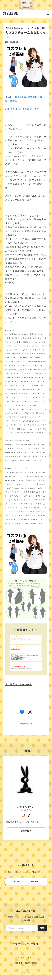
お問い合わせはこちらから (26, 881)
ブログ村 (35, 944)
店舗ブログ (26, 830)
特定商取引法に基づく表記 (26, 963)
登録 (42, 927)
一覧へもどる (26, 723)
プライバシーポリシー (26, 957)
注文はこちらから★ (18, 684)
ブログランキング (21, 944)
